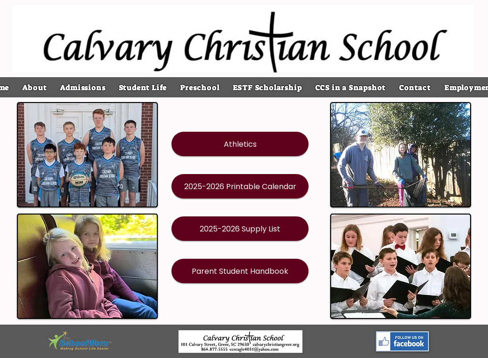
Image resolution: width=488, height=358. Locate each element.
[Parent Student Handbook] (240, 271)
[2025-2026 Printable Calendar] (240, 186)
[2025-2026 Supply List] (240, 228)
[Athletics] (240, 144)
